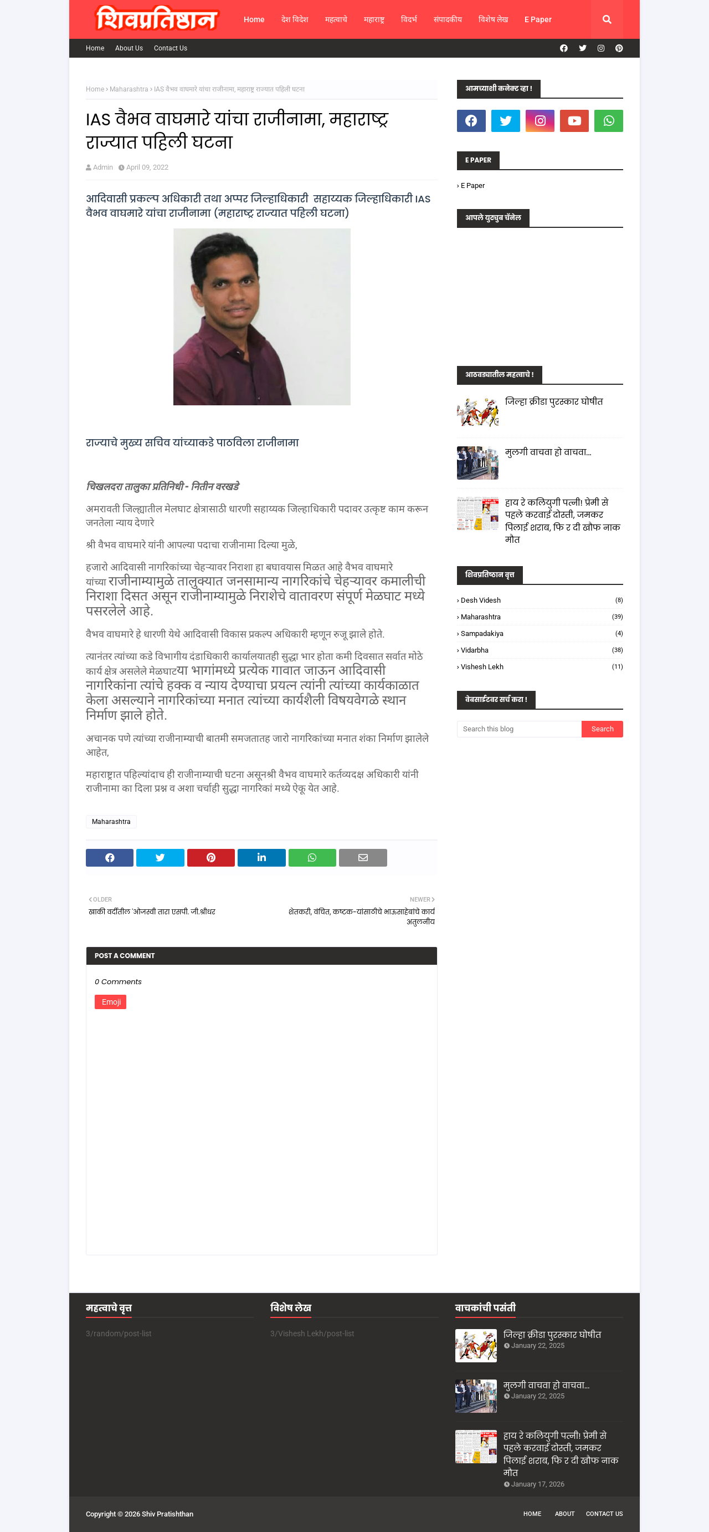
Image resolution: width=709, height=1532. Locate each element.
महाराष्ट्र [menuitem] (374, 19)
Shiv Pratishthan (167, 1514)
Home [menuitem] (254, 19)
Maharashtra (129, 89)
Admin (103, 167)
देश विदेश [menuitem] (295, 19)
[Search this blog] (519, 729)
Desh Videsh (542, 600)
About (565, 1514)
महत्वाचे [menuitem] (336, 19)
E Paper (473, 185)
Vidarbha (542, 650)
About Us (129, 48)
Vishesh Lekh (542, 667)
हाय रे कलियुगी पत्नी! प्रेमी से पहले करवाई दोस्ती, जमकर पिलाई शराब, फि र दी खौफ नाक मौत (562, 521)
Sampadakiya (542, 633)
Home (95, 48)
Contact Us (170, 48)
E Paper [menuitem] (538, 19)
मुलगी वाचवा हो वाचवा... (548, 452)
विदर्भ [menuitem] (409, 19)
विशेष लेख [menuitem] (493, 19)
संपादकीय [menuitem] (448, 19)
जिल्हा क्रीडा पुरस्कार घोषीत (554, 402)
